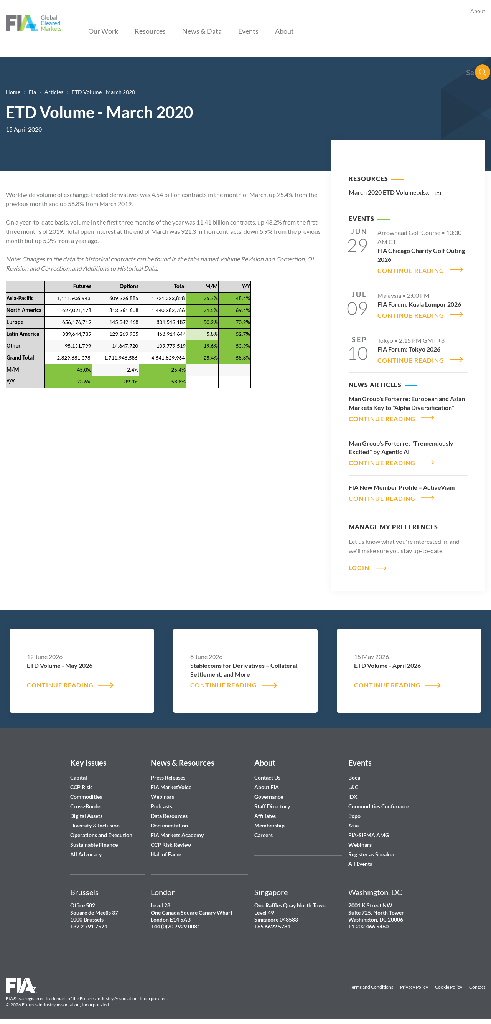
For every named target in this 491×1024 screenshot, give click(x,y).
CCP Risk (81, 783)
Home (13, 92)
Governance (268, 792)
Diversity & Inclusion (95, 821)
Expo (354, 811)
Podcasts (161, 802)
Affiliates (265, 811)
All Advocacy (86, 850)
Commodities (86, 792)
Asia (353, 821)
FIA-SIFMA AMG (368, 830)
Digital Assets (86, 811)
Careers (263, 830)
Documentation (170, 821)
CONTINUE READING (410, 269)
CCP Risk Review (171, 840)
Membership (269, 821)
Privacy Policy (414, 982)
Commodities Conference (378, 802)
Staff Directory (272, 802)
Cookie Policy (448, 982)
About (477, 11)
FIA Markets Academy (177, 830)
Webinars (162, 792)
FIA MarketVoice (171, 783)
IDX (353, 792)
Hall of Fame (166, 850)
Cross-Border (87, 802)
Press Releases (168, 773)
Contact (477, 982)
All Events (360, 859)
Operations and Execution (101, 830)
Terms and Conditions (371, 982)
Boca (354, 773)
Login (359, 562)
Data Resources (169, 811)
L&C (353, 783)
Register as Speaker (371, 850)
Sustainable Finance (94, 840)
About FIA (266, 783)
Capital (78, 773)
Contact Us (267, 773)
